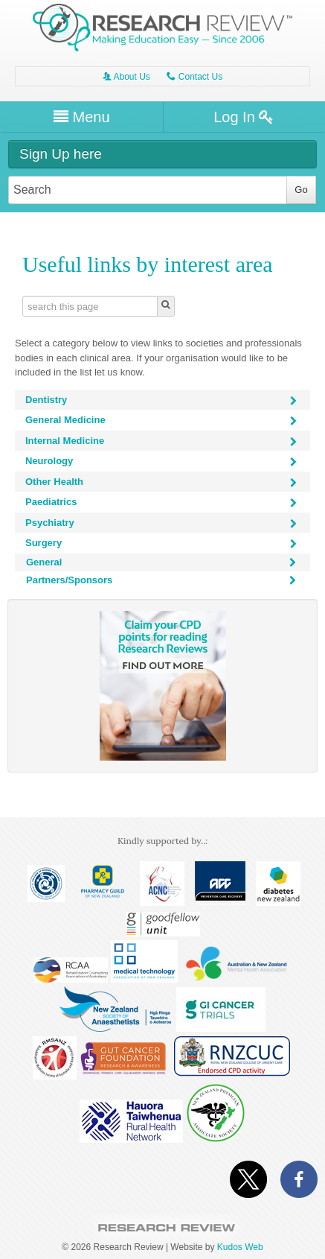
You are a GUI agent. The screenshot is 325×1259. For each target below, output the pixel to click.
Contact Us (194, 77)
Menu (82, 117)
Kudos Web (240, 1247)
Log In (243, 117)
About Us (126, 77)
